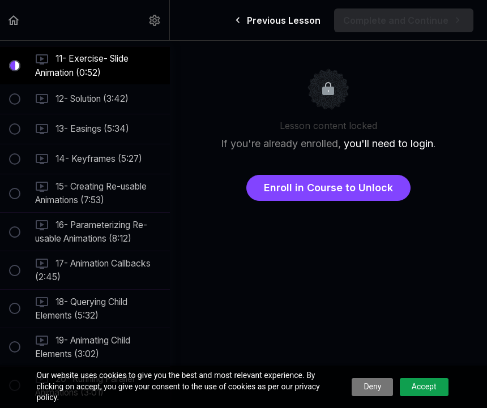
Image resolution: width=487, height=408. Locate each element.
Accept (424, 386)
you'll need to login (388, 143)
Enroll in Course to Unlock (328, 188)
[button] (14, 20)
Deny (372, 386)
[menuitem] (155, 20)
